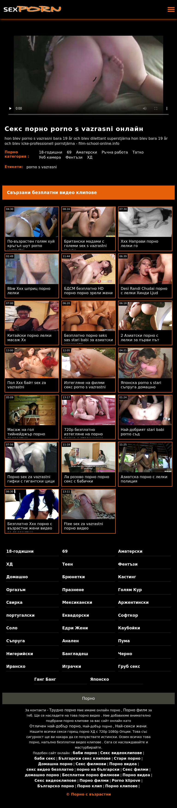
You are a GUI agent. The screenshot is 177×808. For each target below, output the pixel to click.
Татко (138, 152)
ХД (89, 157)
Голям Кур (130, 589)
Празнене (73, 589)
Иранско (15, 666)
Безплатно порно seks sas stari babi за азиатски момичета (88, 339)
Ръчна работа (115, 152)
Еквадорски (75, 615)
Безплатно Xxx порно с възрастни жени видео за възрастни (29, 528)
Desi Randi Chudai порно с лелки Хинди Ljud (144, 290)
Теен (67, 564)
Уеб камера (50, 157)
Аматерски (86, 152)
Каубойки (129, 628)
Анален (70, 641)
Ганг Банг (45, 679)
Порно (88, 698)
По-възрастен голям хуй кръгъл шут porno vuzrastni (31, 245)
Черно (125, 653)
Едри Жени (75, 628)
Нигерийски (19, 653)
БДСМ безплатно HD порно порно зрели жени (88, 290)
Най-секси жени (131, 726)
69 (69, 152)
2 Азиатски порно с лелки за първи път (140, 337)
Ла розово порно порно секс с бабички (86, 479)
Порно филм (135, 710)
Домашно (17, 577)
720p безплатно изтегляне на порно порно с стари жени (83, 434)
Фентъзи (74, 157)
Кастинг (127, 577)
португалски (20, 615)
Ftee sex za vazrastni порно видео (83, 526)
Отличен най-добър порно (55, 726)
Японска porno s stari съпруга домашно (141, 385)
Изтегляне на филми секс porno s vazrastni (85, 385)
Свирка (14, 602)
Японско (99, 679)
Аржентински (133, 602)
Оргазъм (16, 589)
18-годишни (50, 152)
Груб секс (129, 666)
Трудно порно (62, 710)
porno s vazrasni (42, 167)
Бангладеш (75, 653)
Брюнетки (73, 577)
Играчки (71, 666)
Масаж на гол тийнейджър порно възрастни (26, 434)
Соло (11, 628)
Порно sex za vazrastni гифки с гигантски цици (31, 479)
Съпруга (15, 641)
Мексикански (77, 602)
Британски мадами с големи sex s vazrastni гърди (85, 245)
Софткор (128, 615)
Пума (124, 641)
